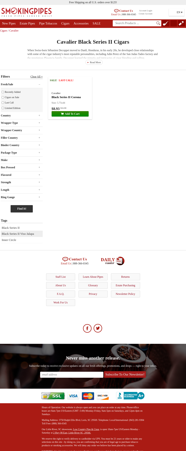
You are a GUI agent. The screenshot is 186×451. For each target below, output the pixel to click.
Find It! (21, 208)
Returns (125, 276)
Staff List (61, 276)
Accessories (81, 23)
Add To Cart (70, 113)
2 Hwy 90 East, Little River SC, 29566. (72, 432)
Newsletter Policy (125, 293)
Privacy (93, 293)
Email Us (115, 14)
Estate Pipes (27, 23)
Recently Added (12, 92)
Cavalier (13, 30)
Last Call (9, 102)
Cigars (65, 23)
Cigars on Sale (12, 97)
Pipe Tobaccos (48, 23)
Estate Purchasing (125, 285)
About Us (60, 285)
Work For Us (60, 302)
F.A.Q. (60, 293)
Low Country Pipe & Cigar (86, 429)
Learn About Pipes (93, 276)
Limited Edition (12, 108)
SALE (97, 23)
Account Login (145, 10)
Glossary (93, 285)
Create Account (145, 13)
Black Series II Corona (66, 97)
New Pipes (9, 23)
